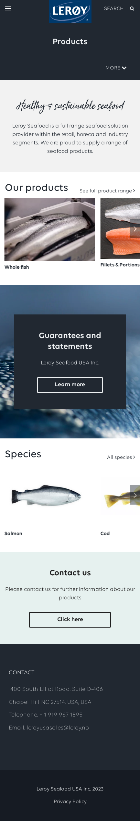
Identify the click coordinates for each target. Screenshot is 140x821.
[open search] (119, 8)
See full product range (106, 191)
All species (119, 457)
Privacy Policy (70, 801)
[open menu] (8, 8)
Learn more (70, 385)
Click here (70, 620)
